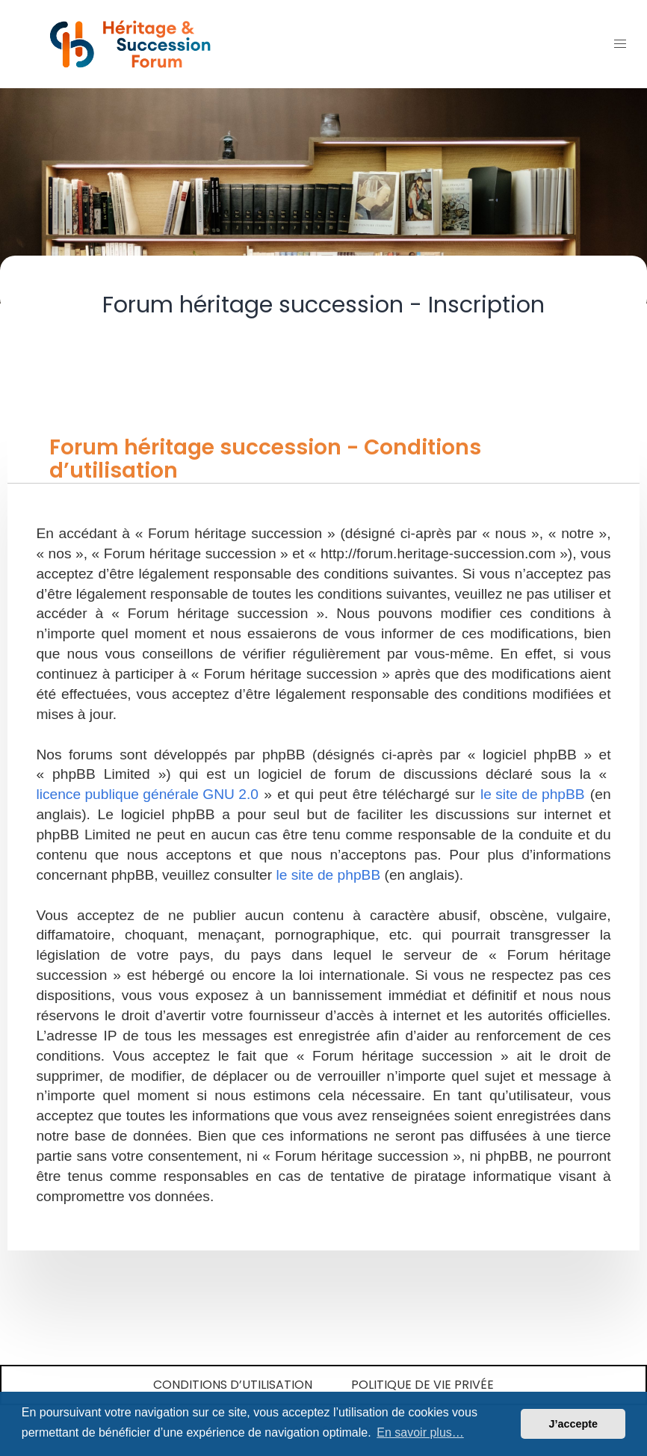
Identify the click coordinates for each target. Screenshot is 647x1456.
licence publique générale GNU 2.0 (147, 794)
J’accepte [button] (573, 1424)
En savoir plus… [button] (420, 1432)
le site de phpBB (532, 794)
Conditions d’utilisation (232, 1384)
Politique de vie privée (422, 1384)
